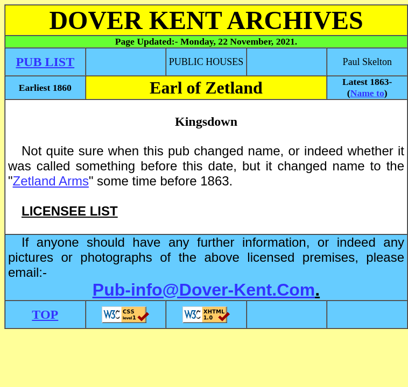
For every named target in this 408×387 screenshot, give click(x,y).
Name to (367, 93)
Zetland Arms (51, 181)
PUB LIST (45, 62)
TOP (45, 314)
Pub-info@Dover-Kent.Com (204, 289)
